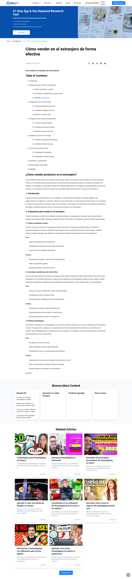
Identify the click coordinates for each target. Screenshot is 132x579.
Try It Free (21, 32)
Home (8, 41)
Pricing (67, 3)
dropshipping (45, 98)
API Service (77, 3)
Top (128, 575)
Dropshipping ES (16, 41)
